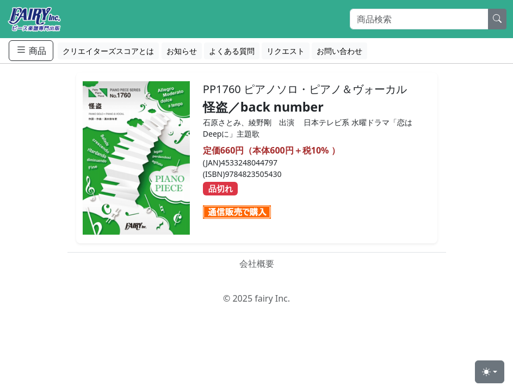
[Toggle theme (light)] (489, 371)
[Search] (419, 19)
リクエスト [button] (286, 51)
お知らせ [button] (181, 51)
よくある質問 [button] (232, 51)
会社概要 (256, 264)
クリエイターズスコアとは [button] (108, 51)
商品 (31, 50)
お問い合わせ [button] (339, 51)
